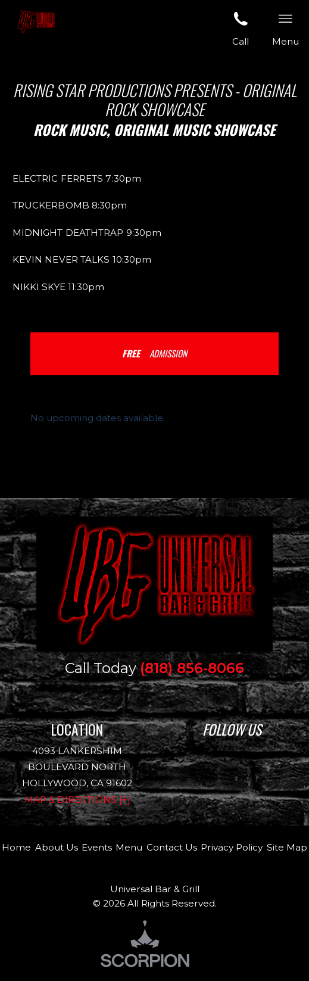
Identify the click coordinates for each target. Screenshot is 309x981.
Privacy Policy (232, 847)
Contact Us (171, 847)
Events (97, 847)
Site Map (287, 847)
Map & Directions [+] (77, 799)
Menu (129, 847)
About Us (56, 847)
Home (16, 847)
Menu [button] (285, 28)
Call (240, 28)
